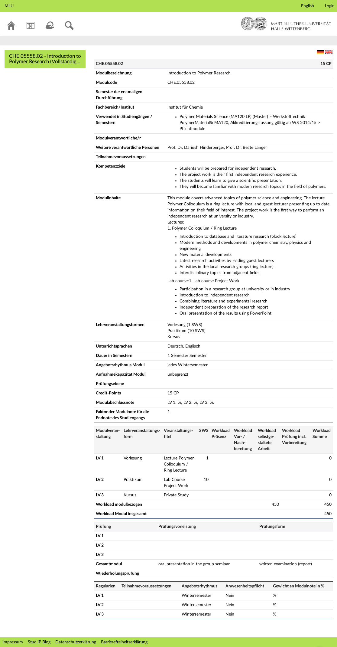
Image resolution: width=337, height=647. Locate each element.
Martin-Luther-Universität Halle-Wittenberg (286, 24)
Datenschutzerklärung (75, 642)
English (307, 6)
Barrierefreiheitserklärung (124, 642)
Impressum (12, 642)
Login (330, 6)
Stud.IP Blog (39, 642)
